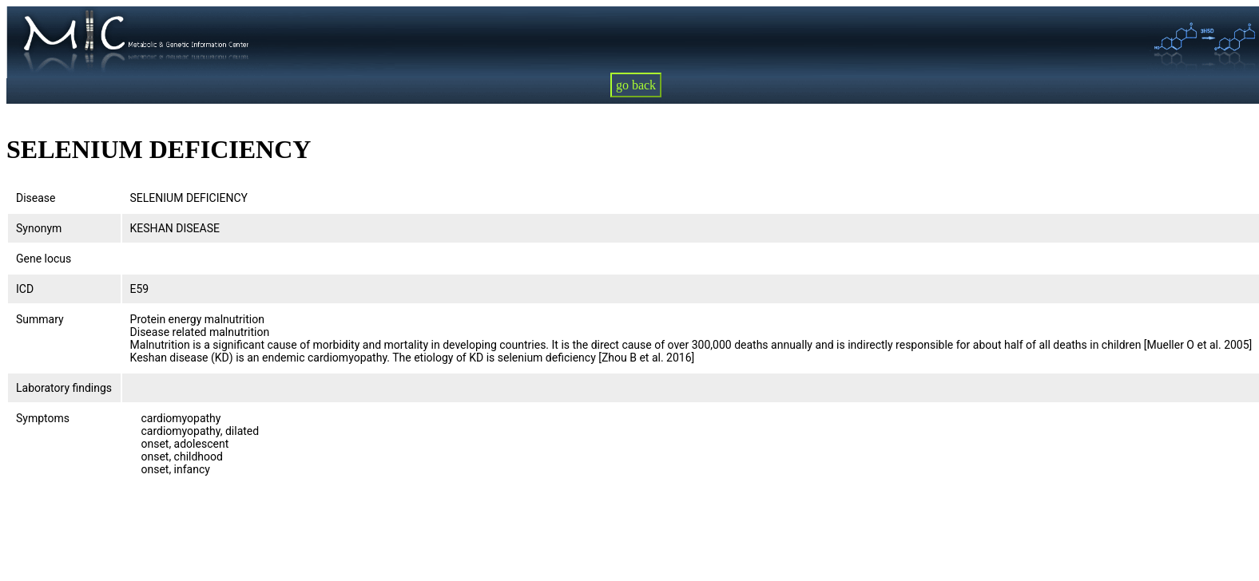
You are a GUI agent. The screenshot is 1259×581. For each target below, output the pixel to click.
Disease (36, 198)
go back (636, 85)
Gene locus (43, 258)
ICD (25, 289)
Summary (40, 319)
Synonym (39, 228)
